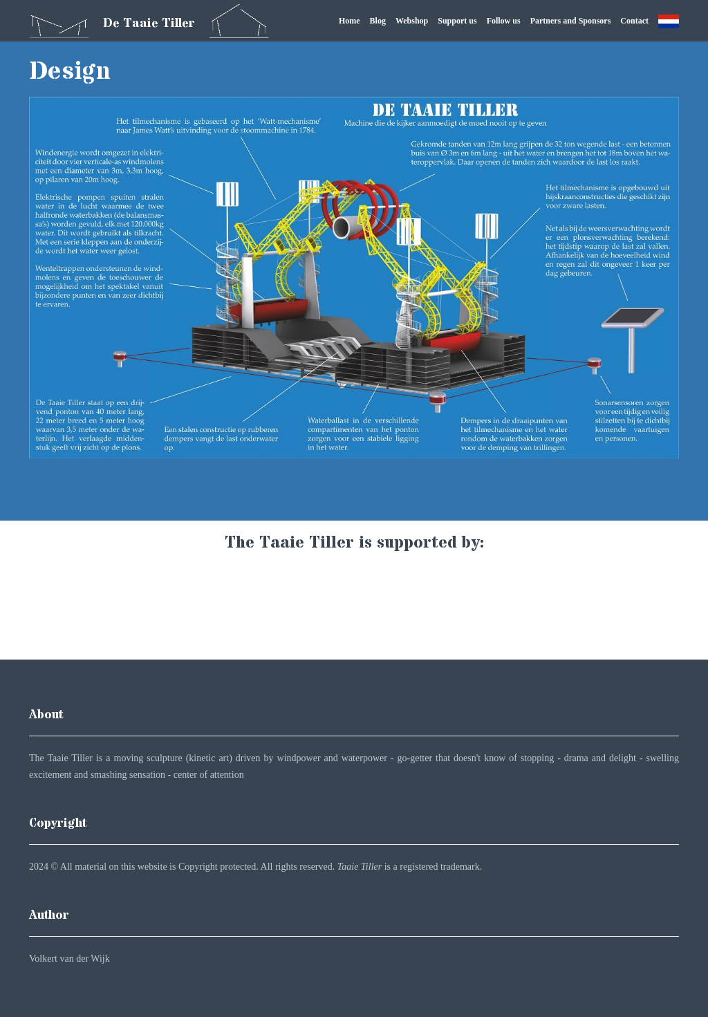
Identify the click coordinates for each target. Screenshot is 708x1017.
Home (349, 21)
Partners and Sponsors (570, 21)
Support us (457, 21)
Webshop (411, 21)
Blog (378, 21)
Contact (634, 21)
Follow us (504, 21)
